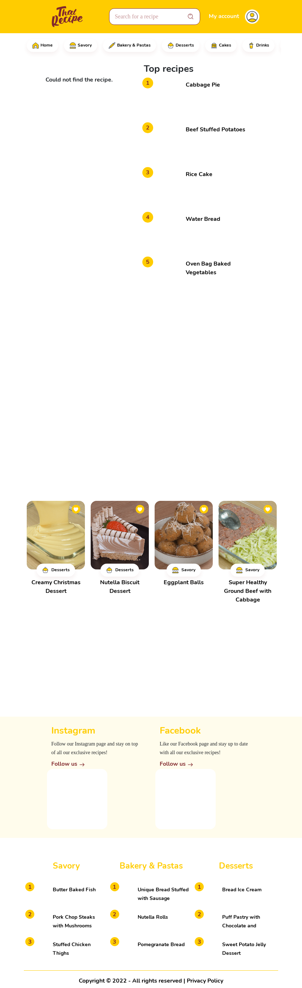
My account (224, 16)
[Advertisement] (198, 343)
